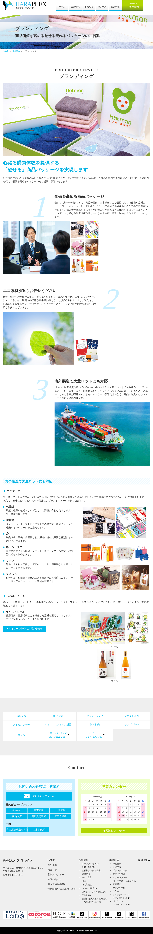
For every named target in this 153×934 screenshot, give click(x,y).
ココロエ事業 (88, 888)
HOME (5, 51)
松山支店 (17, 816)
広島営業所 (60, 816)
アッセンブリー (21, 724)
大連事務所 (39, 829)
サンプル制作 (131, 724)
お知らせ (52, 870)
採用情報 (115, 7)
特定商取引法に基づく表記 (62, 889)
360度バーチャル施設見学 (94, 892)
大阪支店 (60, 810)
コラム (21, 735)
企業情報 (75, 7)
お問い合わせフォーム (39, 796)
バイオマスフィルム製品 (58, 724)
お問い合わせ (133, 5)
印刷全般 (21, 716)
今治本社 (17, 810)
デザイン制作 (131, 716)
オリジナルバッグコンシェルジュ (56, 735)
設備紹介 (86, 874)
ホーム (62, 7)
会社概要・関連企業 (91, 870)
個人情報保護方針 (57, 884)
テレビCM (86, 895)
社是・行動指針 (89, 867)
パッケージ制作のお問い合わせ (25, 628)
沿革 (84, 881)
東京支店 (38, 810)
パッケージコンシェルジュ (93, 735)
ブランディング (95, 716)
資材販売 (95, 724)
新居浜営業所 (39, 816)
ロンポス (102, 7)
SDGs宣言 (87, 877)
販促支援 (58, 716)
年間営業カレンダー (114, 830)
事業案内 (89, 7)
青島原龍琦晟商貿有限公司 (16, 829)
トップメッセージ (90, 863)
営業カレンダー (56, 874)
